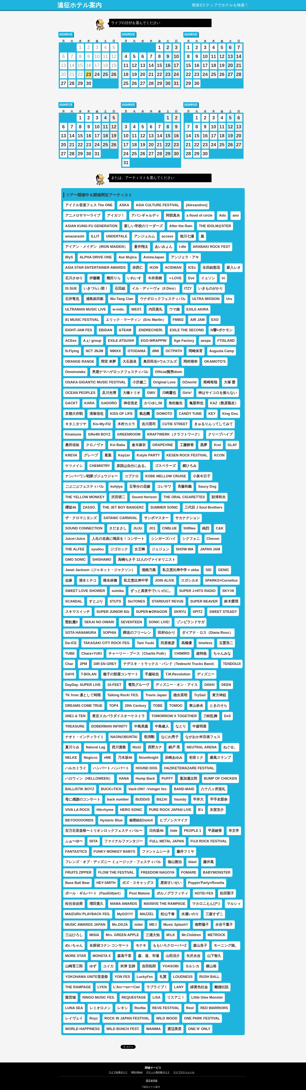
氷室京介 (217, 810)
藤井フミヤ (185, 851)
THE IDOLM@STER (215, 226)
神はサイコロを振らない (217, 393)
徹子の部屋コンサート (120, 674)
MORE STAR (75, 956)
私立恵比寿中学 (136, 580)
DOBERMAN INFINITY (109, 726)
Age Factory (184, 341)
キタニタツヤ (75, 424)
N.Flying (72, 351)
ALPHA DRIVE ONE (96, 257)
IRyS (69, 257)
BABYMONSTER (216, 872)
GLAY (232, 445)
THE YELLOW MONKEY (85, 497)
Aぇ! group (92, 341)
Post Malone (139, 893)
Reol (190, 1008)
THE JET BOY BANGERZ (123, 507)
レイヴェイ (74, 1018)
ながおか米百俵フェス (202, 737)
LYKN (102, 987)
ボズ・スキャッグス (138, 883)
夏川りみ (72, 747)
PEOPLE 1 (192, 831)
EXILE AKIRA (197, 309)
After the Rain (180, 226)
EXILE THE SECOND (187, 330)
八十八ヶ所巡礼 (213, 789)
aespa (206, 341)
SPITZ (198, 612)
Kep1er (124, 455)
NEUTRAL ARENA (202, 747)
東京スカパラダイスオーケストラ (118, 716)
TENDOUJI (232, 664)
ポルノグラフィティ (172, 893)
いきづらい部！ (96, 288)
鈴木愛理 (231, 601)
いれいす (134, 278)
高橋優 (186, 643)
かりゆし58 (153, 403)
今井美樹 (155, 278)
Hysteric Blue (111, 820)
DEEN (226, 685)
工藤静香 (187, 445)
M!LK (170, 935)
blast (192, 862)
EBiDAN (105, 330)
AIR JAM (197, 320)
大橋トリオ (131, 393)
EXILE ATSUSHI (121, 341)
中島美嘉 (141, 726)
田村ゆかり (166, 633)
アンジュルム (144, 236)
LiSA (156, 997)
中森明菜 (199, 726)
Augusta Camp (221, 351)
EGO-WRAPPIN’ (154, 341)
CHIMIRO (181, 653)
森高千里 (124, 956)
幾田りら (114, 278)
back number (118, 799)
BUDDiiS (142, 799)
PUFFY (167, 778)
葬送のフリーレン (137, 633)
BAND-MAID (184, 789)
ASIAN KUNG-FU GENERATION (91, 226)
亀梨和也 (196, 403)
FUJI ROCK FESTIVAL (208, 841)
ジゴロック (119, 549)
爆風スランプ (220, 758)
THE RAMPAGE (78, 987)
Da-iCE (71, 643)
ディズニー (205, 674)
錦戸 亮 (174, 747)
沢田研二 (118, 497)
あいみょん (163, 247)
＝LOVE (174, 278)
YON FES (122, 977)
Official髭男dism (168, 372)
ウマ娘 (174, 309)
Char (69, 664)
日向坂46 (156, 831)
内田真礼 (156, 309)
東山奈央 (196, 706)
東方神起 (219, 695)
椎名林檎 (110, 580)
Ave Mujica (127, 257)
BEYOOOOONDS (79, 820)
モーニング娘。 (226, 945)
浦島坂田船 (94, 299)
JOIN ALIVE (164, 580)
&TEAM (125, 330)
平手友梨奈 (219, 799)
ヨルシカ (192, 966)
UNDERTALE (116, 236)
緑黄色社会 (199, 987)
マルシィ (234, 904)
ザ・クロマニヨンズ (81, 518)
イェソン (208, 278)
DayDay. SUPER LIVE (83, 685)
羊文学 (234, 831)
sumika (118, 591)
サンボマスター (156, 518)
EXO (215, 320)
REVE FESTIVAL (166, 1008)
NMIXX (115, 351)
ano (235, 215)
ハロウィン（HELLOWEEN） (88, 778)
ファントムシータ (156, 851)
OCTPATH (173, 351)
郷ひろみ (189, 466)
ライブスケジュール (183, 1072)
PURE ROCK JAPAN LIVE (170, 810)
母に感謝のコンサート (82, 799)
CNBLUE (169, 528)
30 (88, 83)
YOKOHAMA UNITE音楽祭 (86, 977)
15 (159, 65)
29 (80, 83)
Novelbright (148, 758)
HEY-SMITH (106, 883)
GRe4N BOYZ (99, 434)
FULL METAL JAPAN (166, 841)
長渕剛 (149, 737)
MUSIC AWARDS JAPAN (85, 925)
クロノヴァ (94, 445)
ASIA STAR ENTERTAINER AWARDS (95, 268)
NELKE (71, 758)
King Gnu (230, 414)
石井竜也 (72, 299)
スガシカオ (189, 580)
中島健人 (162, 726)
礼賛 (162, 977)
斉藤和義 (185, 486)
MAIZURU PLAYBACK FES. (87, 914)
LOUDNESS (183, 977)
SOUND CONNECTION (83, 528)
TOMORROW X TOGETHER (174, 716)
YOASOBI (170, 966)
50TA (93, 841)
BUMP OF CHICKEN (220, 778)
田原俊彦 (168, 643)
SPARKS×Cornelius (221, 580)
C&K (219, 528)
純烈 (205, 528)
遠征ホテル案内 (79, 5)
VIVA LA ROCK (77, 810)
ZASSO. (89, 507)
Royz (93, 1018)
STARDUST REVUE (168, 601)
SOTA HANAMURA (80, 633)
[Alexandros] (196, 205)
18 (126, 74)
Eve (191, 278)
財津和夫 (219, 497)
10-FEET (114, 685)
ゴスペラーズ (165, 466)
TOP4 (113, 706)
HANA (124, 778)
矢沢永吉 (193, 956)
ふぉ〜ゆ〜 (74, 841)
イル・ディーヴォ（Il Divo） (155, 288)
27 (63, 83)
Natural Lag (95, 747)
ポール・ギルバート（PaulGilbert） (94, 893)
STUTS (115, 601)
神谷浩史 (131, 403)
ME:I (153, 925)
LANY (179, 987)
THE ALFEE (75, 549)
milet (138, 925)
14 (151, 65)
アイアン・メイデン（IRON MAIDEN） (96, 247)
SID (208, 570)
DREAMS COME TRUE (83, 706)
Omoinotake (75, 372)
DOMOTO (164, 414)
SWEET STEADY (223, 612)
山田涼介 (173, 956)
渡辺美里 (174, 1029)
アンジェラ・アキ (185, 257)
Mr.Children (191, 935)
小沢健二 (140, 382)
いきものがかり (210, 288)
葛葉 (107, 455)
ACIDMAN (173, 268)
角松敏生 (176, 403)
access (167, 236)
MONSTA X (102, 956)
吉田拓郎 (149, 966)
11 (126, 65)
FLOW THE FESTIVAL (116, 872)
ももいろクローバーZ (170, 945)
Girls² (187, 393)
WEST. (136, 309)
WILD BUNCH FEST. (123, 1029)
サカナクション (187, 518)
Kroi (217, 445)
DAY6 (69, 674)
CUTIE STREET (175, 424)
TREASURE (75, 726)
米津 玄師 (127, 966)
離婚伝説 (221, 987)
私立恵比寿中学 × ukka (180, 570)
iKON (153, 268)
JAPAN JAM (210, 549)
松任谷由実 (74, 904)
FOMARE (188, 872)
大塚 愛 (229, 382)
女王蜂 (139, 549)
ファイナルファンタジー (123, 841)
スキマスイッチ (77, 612)
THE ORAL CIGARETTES (184, 497)
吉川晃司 (149, 424)
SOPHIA (109, 633)
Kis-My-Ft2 (102, 424)
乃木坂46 (125, 758)
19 (134, 74)
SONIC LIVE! (159, 622)
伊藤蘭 (94, 278)
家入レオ (234, 268)
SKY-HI (228, 591)
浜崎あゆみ (173, 758)
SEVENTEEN (131, 622)
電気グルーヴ (138, 685)
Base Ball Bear (77, 883)
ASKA (124, 205)
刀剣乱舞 (210, 716)
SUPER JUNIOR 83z (112, 612)
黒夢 (203, 445)
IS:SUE (71, 288)
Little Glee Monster (207, 997)
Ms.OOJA (120, 925)
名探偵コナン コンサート (109, 945)
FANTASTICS (76, 851)
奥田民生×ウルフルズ (160, 361)
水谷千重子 (224, 925)
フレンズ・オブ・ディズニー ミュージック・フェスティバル (113, 862)
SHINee (189, 528)
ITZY (188, 288)
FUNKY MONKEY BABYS (114, 851)
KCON (219, 455)
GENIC (223, 570)
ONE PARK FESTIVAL (202, 1018)
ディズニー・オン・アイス (177, 685)
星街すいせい (170, 883)
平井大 (198, 799)
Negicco (90, 758)
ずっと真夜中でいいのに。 (151, 591)
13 (142, 65)
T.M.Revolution (177, 674)
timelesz (205, 643)
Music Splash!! (175, 925)
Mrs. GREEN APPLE (122, 935)
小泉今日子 (201, 476)
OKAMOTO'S (215, 361)
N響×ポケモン (222, 330)
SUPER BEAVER (204, 601)
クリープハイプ (220, 434)
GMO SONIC (75, 560)
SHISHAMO (101, 560)
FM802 (178, 320)
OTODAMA (137, 351)
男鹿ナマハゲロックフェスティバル (120, 372)
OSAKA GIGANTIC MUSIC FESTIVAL (95, 382)
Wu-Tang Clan (121, 299)
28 (72, 83)
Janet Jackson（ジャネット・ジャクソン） (100, 570)
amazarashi (74, 236)
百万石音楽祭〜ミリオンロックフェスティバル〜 (103, 831)
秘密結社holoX (141, 820)
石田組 (120, 288)
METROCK (216, 935)
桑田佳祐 (72, 445)
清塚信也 (96, 414)
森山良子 (200, 945)
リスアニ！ (176, 997)
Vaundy (180, 799)
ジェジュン (160, 549)
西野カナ (155, 747)
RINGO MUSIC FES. (98, 997)
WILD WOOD (166, 1018)
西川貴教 (119, 747)
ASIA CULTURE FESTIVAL (157, 205)
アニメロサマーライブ (82, 215)
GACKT (71, 403)
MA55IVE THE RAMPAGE (164, 904)
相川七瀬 (187, 236)
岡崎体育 (196, 351)
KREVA (71, 455)
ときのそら (218, 706)
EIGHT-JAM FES (78, 330)
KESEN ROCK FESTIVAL (187, 455)
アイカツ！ (116, 215)
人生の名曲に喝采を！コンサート (118, 539)
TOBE (158, 706)
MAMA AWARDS (123, 904)
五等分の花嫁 (139, 486)
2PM (83, 664)
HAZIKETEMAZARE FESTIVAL (189, 768)
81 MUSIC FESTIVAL (82, 320)
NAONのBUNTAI (123, 737)
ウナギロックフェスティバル (163, 299)
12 (134, 65)
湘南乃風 (149, 570)
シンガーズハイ (163, 539)
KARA (89, 403)
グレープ (91, 455)
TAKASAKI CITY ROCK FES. (106, 643)
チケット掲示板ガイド (158, 1072)
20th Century (135, 706)
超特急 (201, 653)
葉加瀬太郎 (188, 778)
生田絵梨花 (211, 268)
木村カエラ (126, 424)
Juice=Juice (75, 539)
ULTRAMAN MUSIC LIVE (85, 309)
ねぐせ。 (230, 747)
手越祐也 (152, 674)
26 (114, 74)
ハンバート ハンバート (111, 768)
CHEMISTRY (99, 466)
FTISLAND (226, 341)
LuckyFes (145, 977)
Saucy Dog (207, 486)
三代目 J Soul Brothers (203, 507)
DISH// (209, 685)
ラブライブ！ (156, 987)
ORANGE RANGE (79, 361)
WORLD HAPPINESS (82, 1029)
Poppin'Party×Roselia (206, 883)
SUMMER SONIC (164, 507)
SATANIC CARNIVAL (120, 518)
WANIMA (153, 1029)
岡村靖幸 (190, 361)
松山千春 (168, 914)
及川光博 (109, 393)
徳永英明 (180, 695)
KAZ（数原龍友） (224, 403)
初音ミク (196, 758)
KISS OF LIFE (121, 414)
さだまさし (118, 528)
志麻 (68, 580)
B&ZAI (162, 799)
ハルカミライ (75, 768)
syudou (97, 549)
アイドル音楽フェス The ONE (89, 205)
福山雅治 (175, 862)
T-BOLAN (88, 674)
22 (159, 74)
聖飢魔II (71, 622)
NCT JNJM (94, 351)
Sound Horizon (144, 497)
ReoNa (140, 1008)
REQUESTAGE (134, 997)
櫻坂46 (70, 507)
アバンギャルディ (145, 215)
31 (176, 83)
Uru (229, 299)
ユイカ (108, 966)
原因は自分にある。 (132, 466)
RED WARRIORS (214, 1008)
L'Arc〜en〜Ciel (126, 987)
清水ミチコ (87, 580)
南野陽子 (202, 925)
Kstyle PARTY (148, 455)
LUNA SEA (74, 1008)
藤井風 (208, 862)
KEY (212, 414)
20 (142, 74)
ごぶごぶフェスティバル (84, 486)
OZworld (189, 382)
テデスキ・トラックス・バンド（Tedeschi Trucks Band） (169, 664)
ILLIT (95, 236)
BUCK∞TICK (111, 789)
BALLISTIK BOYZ (79, 789)
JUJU (137, 528)
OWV (151, 393)
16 (168, 65)
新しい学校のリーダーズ (143, 226)
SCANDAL (73, 601)
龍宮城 (70, 997)
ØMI (155, 351)
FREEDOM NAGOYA (157, 872)
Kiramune (73, 434)
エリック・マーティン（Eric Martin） (136, 320)
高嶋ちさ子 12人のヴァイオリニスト (146, 560)
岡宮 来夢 (108, 361)
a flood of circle (200, 215)
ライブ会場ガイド (118, 1072)
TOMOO (175, 706)
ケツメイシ (74, 466)
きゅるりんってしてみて (213, 424)
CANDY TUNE (190, 414)
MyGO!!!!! (125, 914)
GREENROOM (129, 434)
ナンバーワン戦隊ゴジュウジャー (91, 476)
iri (223, 278)
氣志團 (144, 414)
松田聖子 (227, 893)
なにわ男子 (170, 737)
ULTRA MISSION (206, 299)
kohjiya (116, 486)
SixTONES (136, 601)
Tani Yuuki (145, 643)
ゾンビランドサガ (190, 622)
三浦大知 (153, 935)
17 (176, 65)
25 (105, 74)
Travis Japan (156, 695)
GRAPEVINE (162, 445)
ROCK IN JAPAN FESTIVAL (126, 1018)
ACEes (70, 341)
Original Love (164, 382)
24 (97, 74)
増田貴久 (96, 904)
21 (151, 74)
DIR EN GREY (105, 664)
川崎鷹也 (169, 393)
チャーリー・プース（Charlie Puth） (138, 653)
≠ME (107, 758)
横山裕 (211, 966)
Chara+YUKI (91, 653)
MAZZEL (147, 914)
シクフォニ (191, 539)
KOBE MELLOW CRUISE (165, 476)
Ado (222, 215)
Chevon (212, 539)
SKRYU (180, 612)
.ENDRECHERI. (150, 330)
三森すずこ (214, 914)
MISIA (94, 935)
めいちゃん (74, 945)
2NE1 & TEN (75, 716)
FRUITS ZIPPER (78, 872)
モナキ (141, 945)
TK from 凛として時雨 (83, 695)
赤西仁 (137, 268)
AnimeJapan (153, 257)
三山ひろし (74, 935)
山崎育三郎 (74, 966)
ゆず (92, 966)
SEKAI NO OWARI (99, 622)
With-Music (137, 1072)
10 (176, 56)
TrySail (199, 695)
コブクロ (132, 476)
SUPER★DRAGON (151, 612)
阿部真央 (173, 215)
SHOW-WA (185, 549)
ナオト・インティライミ (84, 737)
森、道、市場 (148, 956)
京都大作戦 (74, 414)
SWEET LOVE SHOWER (85, 591)
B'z (200, 810)
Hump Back (145, 778)
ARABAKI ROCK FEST (211, 247)
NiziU (137, 747)
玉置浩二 (226, 643)
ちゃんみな (222, 653)
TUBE (70, 653)
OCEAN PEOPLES (80, 393)
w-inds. (119, 309)
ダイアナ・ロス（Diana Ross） (207, 633)
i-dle (182, 247)
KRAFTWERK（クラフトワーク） (174, 434)
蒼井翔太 (141, 247)
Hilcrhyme (104, 810)
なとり (180, 726)
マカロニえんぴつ (206, 904)
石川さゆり (74, 278)
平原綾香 (215, 831)
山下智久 (214, 956)
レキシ (122, 1008)
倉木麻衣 (139, 445)
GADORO (109, 403)
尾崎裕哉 (210, 382)
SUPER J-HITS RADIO (197, 591)
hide (173, 831)
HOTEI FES (204, 893)
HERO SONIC (131, 810)
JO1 (152, 528)
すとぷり (96, 601)
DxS (227, 716)
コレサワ (164, 486)
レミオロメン (100, 1008)
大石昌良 (130, 361)
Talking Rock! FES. (123, 695)
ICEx (192, 268)
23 (88, 74)
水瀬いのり (190, 914)
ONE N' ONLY (199, 1029)
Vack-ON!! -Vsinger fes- (147, 789)
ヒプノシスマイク (174, 820)
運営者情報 (151, 1080)
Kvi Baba (117, 445)
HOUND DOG (146, 768)
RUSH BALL (209, 977)
